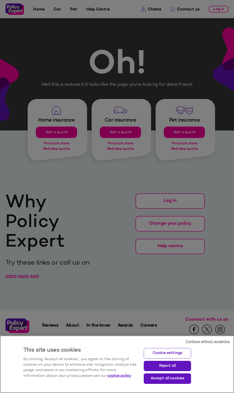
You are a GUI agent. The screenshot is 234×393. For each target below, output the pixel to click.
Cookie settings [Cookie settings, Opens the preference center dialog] (167, 353)
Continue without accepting (207, 342)
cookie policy (119, 376)
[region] (117, 364)
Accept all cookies (167, 378)
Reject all (167, 366)
